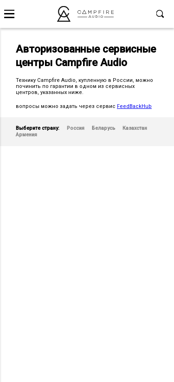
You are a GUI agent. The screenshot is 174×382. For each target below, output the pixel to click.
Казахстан (134, 128)
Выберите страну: (37, 128)
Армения (26, 135)
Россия (75, 128)
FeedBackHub (134, 106)
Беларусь (103, 128)
